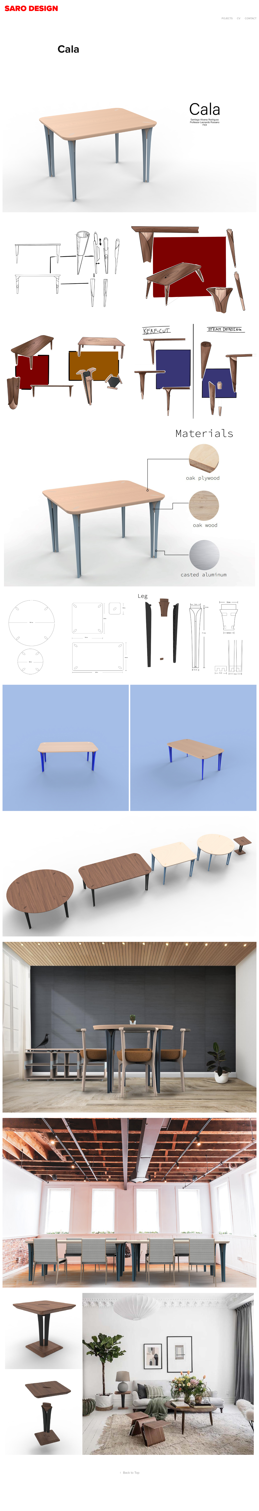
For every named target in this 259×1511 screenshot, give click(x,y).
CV (238, 18)
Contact (250, 18)
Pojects (227, 18)
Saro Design (32, 8)
